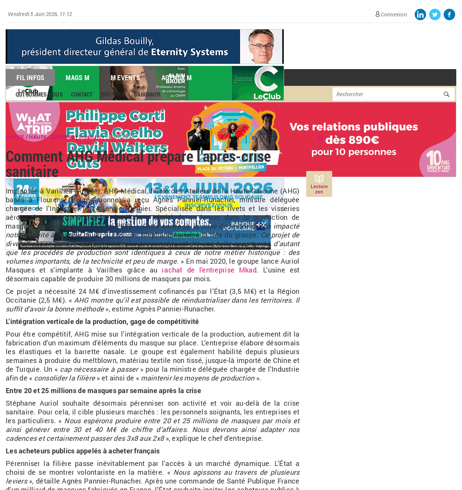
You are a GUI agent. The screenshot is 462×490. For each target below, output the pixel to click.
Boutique (113, 94)
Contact (82, 94)
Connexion (394, 14)
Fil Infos (30, 77)
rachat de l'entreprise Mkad (209, 269)
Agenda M (177, 77)
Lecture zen (319, 189)
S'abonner (147, 94)
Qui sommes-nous (39, 94)
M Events (125, 77)
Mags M (77, 77)
